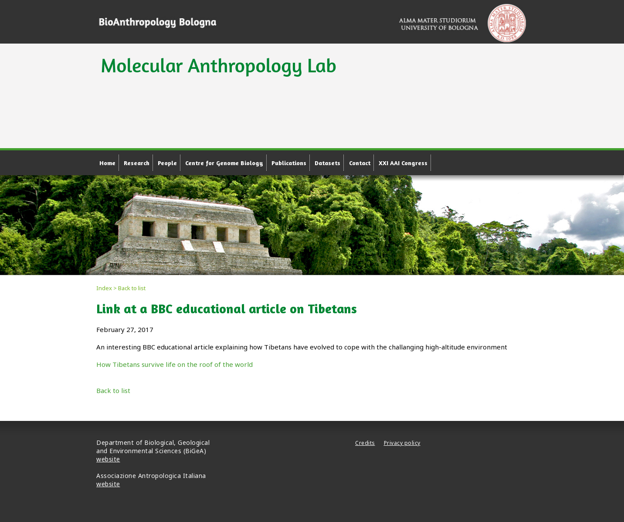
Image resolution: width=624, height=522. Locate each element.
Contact (359, 162)
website (108, 459)
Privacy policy (402, 443)
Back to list (113, 390)
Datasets (327, 162)
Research (136, 162)
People (167, 162)
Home (107, 162)
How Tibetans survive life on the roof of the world (174, 364)
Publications (288, 162)
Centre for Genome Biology (224, 162)
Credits (365, 443)
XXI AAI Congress (403, 162)
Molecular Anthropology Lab (218, 65)
